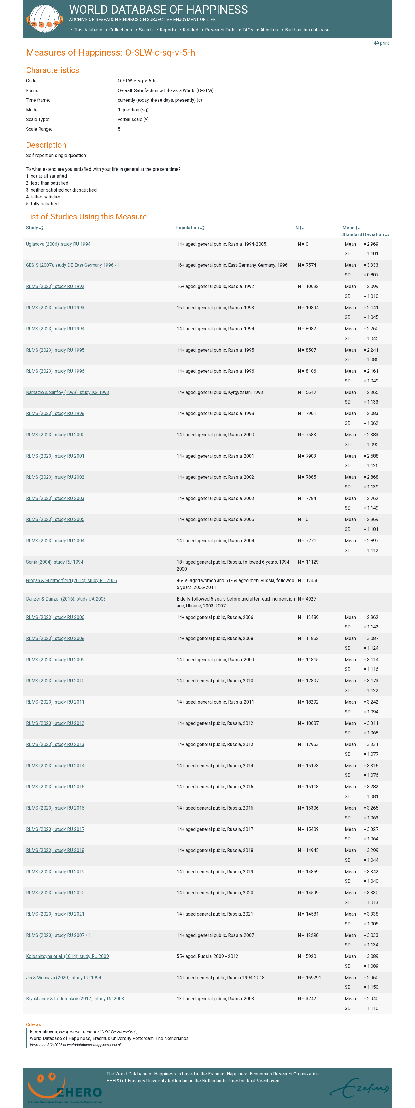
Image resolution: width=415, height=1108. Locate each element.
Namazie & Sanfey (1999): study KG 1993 (67, 392)
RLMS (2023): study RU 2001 (55, 456)
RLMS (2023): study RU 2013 (55, 744)
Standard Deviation (365, 234)
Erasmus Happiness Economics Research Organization (263, 1074)
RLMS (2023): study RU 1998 (55, 413)
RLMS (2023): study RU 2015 (55, 786)
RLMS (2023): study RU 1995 (55, 350)
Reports (168, 30)
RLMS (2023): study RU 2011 (55, 702)
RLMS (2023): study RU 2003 (55, 498)
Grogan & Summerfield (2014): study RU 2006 (71, 580)
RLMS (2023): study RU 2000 (55, 434)
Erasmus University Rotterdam (158, 1081)
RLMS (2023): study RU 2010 (55, 680)
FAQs (247, 30)
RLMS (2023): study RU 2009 (55, 659)
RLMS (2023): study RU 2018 (55, 850)
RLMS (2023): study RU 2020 (55, 892)
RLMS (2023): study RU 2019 (55, 871)
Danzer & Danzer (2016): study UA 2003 (66, 599)
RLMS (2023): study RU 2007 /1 (58, 935)
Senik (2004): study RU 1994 (54, 562)
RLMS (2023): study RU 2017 (55, 829)
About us (269, 30)
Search (146, 30)
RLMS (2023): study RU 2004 (55, 540)
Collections (120, 30)
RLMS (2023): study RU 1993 (55, 307)
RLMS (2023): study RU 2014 (55, 765)
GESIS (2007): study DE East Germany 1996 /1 (72, 265)
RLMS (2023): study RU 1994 (55, 329)
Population (190, 227)
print (381, 43)
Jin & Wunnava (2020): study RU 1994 (63, 977)
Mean (351, 227)
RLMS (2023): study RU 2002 (55, 477)
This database (88, 30)
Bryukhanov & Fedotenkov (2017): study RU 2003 (75, 998)
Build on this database (307, 30)
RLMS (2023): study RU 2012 (55, 723)
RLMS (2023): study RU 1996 (55, 371)
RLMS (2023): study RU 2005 (55, 519)
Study (34, 227)
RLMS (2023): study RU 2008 (55, 638)
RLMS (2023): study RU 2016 (55, 808)
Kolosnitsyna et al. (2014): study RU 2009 (67, 956)
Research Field (220, 30)
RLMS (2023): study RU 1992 (55, 286)
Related (190, 30)
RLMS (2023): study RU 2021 (55, 914)
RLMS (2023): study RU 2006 (55, 617)
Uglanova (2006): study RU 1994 (58, 244)
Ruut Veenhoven (263, 1081)
